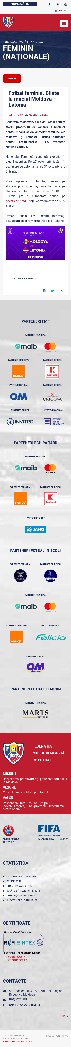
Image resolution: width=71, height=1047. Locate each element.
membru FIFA (46, 839)
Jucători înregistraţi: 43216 (24, 890)
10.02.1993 (9, 842)
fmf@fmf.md (18, 999)
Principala (9, 41)
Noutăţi (23, 41)
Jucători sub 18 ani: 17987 (22, 900)
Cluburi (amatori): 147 (20, 886)
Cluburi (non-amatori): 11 (22, 895)
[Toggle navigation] (64, 23)
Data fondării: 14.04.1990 (22, 876)
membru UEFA (11, 839)
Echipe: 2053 (14, 881)
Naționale (36, 41)
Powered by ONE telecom (57, 1036)
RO (58, 10)
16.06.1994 (62, 839)
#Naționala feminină (24, 278)
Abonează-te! (20, 3)
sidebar (11, 78)
